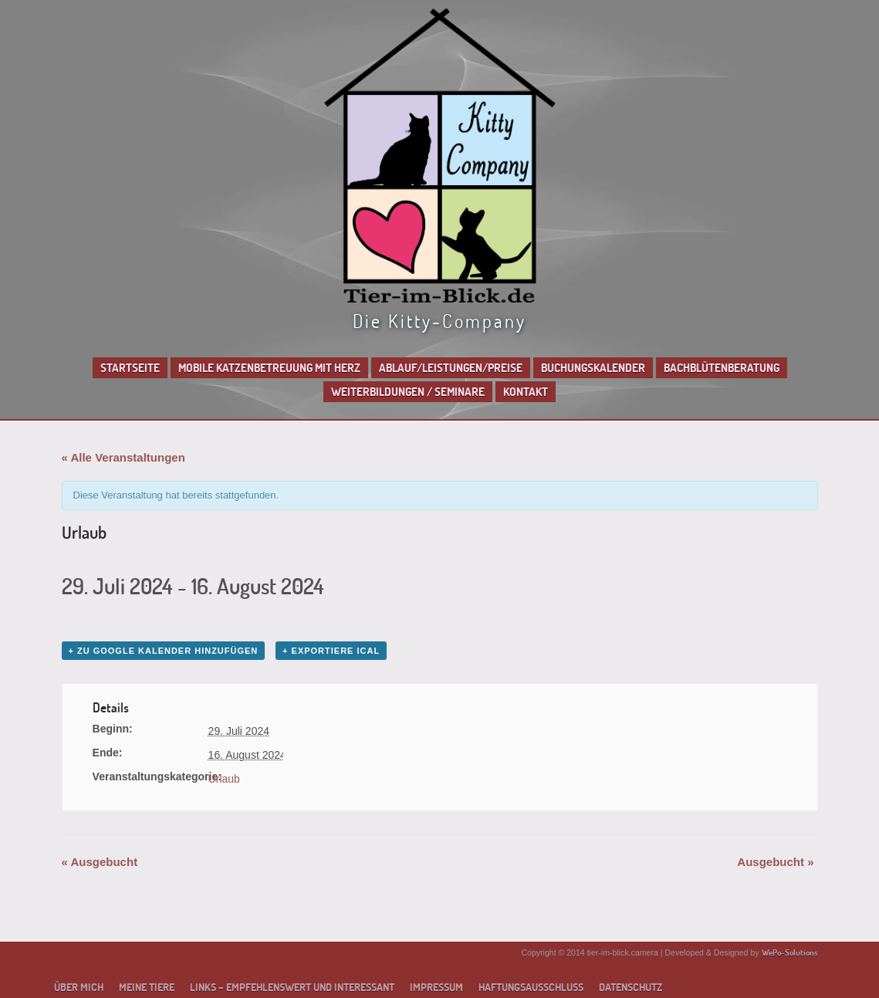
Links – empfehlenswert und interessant (292, 987)
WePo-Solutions (790, 952)
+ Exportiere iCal (331, 650)
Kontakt (525, 391)
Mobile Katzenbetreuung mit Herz (269, 367)
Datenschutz (630, 987)
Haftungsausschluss (530, 987)
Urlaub (224, 779)
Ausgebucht (100, 861)
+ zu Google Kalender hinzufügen (164, 650)
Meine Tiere (146, 987)
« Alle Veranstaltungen (123, 457)
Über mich (78, 987)
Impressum (436, 987)
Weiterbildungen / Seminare (408, 391)
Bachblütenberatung (721, 367)
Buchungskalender (593, 367)
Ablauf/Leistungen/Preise (450, 367)
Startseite (130, 367)
